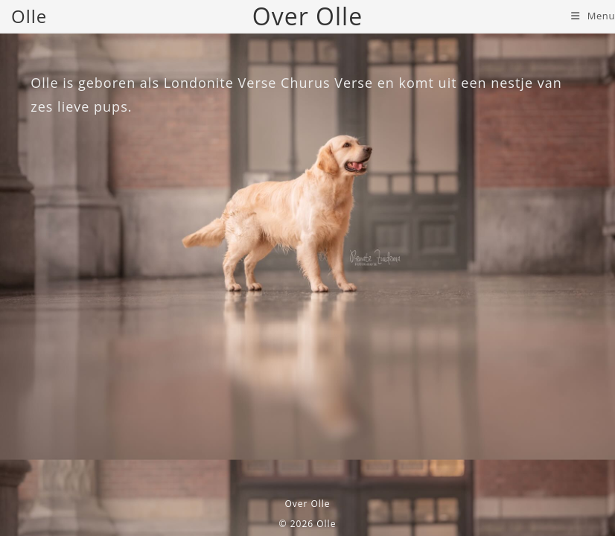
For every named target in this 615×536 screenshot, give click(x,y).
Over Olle (307, 503)
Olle (29, 16)
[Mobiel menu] (593, 15)
